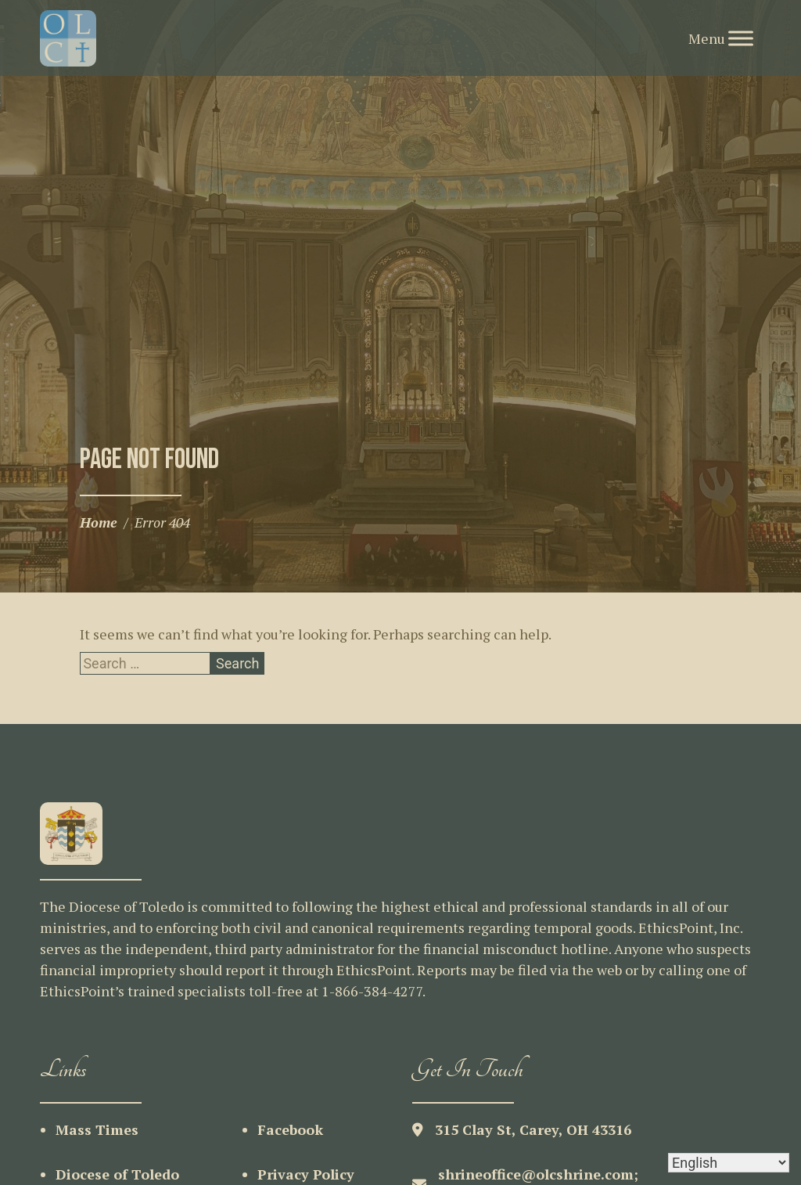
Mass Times (97, 1129)
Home (98, 522)
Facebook (290, 1129)
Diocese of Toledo (117, 1174)
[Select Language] (728, 1162)
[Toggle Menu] (740, 38)
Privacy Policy (305, 1174)
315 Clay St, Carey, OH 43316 (533, 1129)
